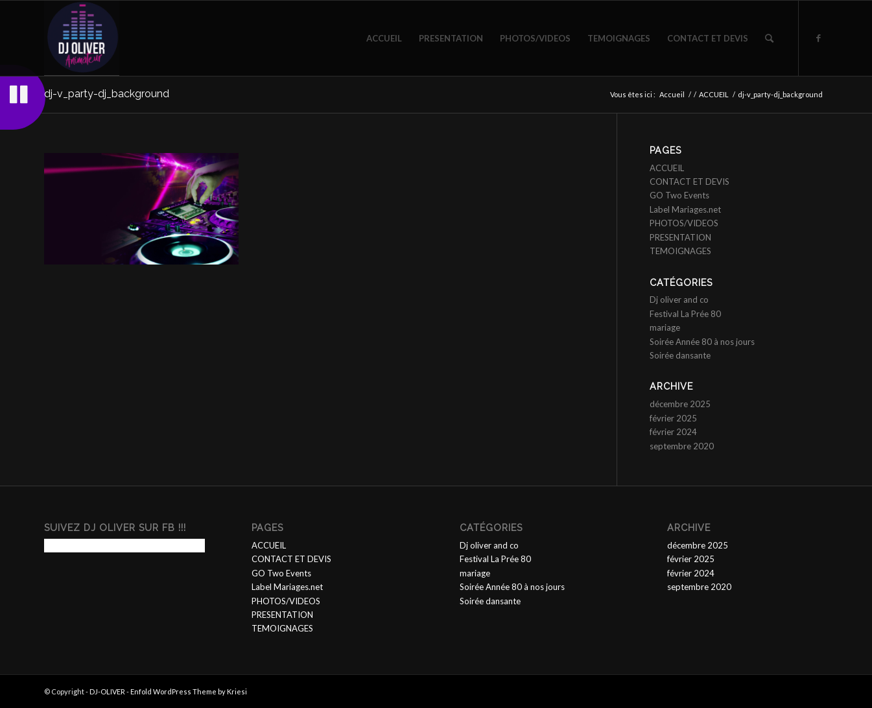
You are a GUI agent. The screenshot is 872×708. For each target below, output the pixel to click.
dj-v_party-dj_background (106, 94)
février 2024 (673, 432)
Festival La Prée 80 (685, 314)
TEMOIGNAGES (680, 251)
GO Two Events (679, 195)
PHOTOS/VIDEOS (684, 223)
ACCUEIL (714, 94)
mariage (665, 327)
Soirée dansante (680, 355)
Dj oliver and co (679, 299)
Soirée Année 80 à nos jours (702, 341)
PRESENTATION (680, 237)
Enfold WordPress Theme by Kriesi (188, 691)
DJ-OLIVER (107, 691)
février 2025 (673, 418)
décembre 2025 (680, 404)
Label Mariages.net (685, 209)
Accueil (672, 94)
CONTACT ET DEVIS (689, 181)
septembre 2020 (682, 446)
